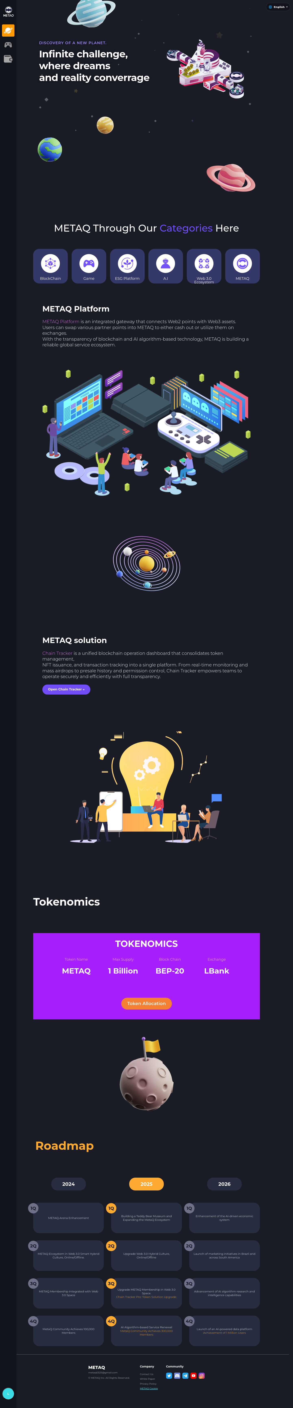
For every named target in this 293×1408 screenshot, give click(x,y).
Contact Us (146, 1374)
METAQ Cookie (149, 1388)
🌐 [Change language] (278, 7)
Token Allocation (146, 1003)
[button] (24, 30)
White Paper (147, 1378)
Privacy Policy (148, 1383)
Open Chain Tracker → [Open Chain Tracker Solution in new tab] (66, 689)
